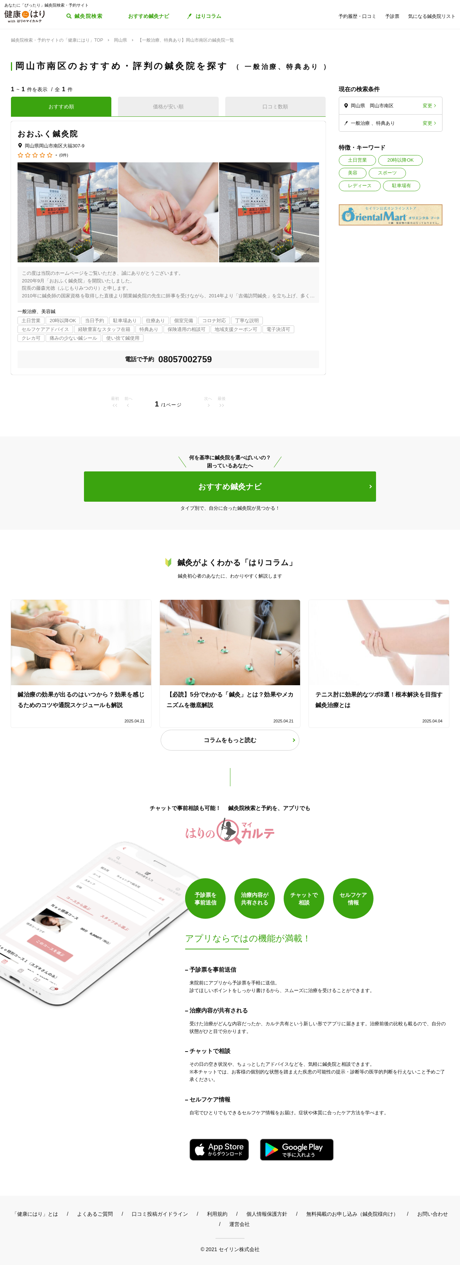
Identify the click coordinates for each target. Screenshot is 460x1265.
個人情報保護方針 (266, 1214)
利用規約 (217, 1214)
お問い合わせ (432, 1214)
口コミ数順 (275, 106)
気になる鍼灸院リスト (432, 16)
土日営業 (357, 160)
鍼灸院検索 (88, 16)
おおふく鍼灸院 (48, 134)
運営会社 (239, 1224)
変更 (427, 105)
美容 (352, 173)
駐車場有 (401, 185)
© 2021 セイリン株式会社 (229, 1249)
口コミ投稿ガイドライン (160, 1214)
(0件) (63, 155)
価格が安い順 (168, 106)
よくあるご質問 (95, 1214)
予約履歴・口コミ (357, 16)
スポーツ (387, 173)
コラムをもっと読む (230, 740)
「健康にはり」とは (35, 1214)
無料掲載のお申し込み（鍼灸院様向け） (352, 1214)
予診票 (392, 16)
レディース (360, 185)
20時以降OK (400, 160)
